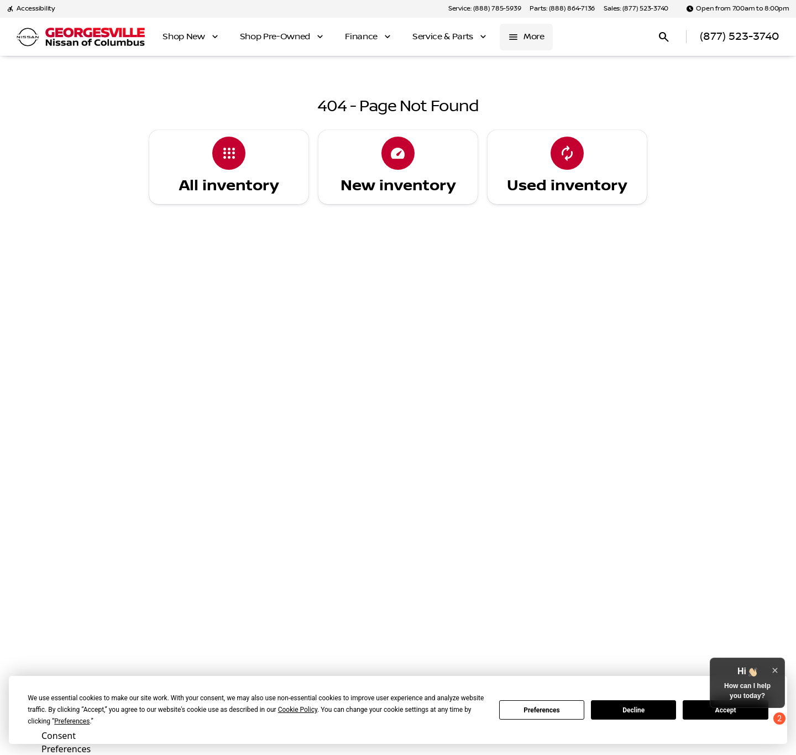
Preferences (541, 710)
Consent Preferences (66, 741)
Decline (633, 710)
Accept (725, 710)
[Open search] (664, 37)
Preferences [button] (72, 721)
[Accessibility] (30, 8)
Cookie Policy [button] (297, 710)
